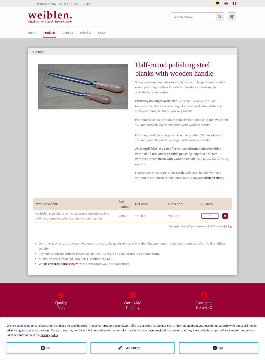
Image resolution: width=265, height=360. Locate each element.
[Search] (220, 17)
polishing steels (213, 178)
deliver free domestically (61, 264)
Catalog (68, 33)
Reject (46, 348)
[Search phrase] (197, 17)
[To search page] (232, 17)
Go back (38, 52)
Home (32, 33)
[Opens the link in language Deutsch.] (217, 3)
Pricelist (85, 33)
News (102, 33)
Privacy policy (49, 335)
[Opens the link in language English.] (226, 3)
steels (180, 173)
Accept (218, 348)
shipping (226, 226)
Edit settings (132, 348)
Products (49, 33)
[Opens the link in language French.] (234, 3)
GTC (109, 259)
